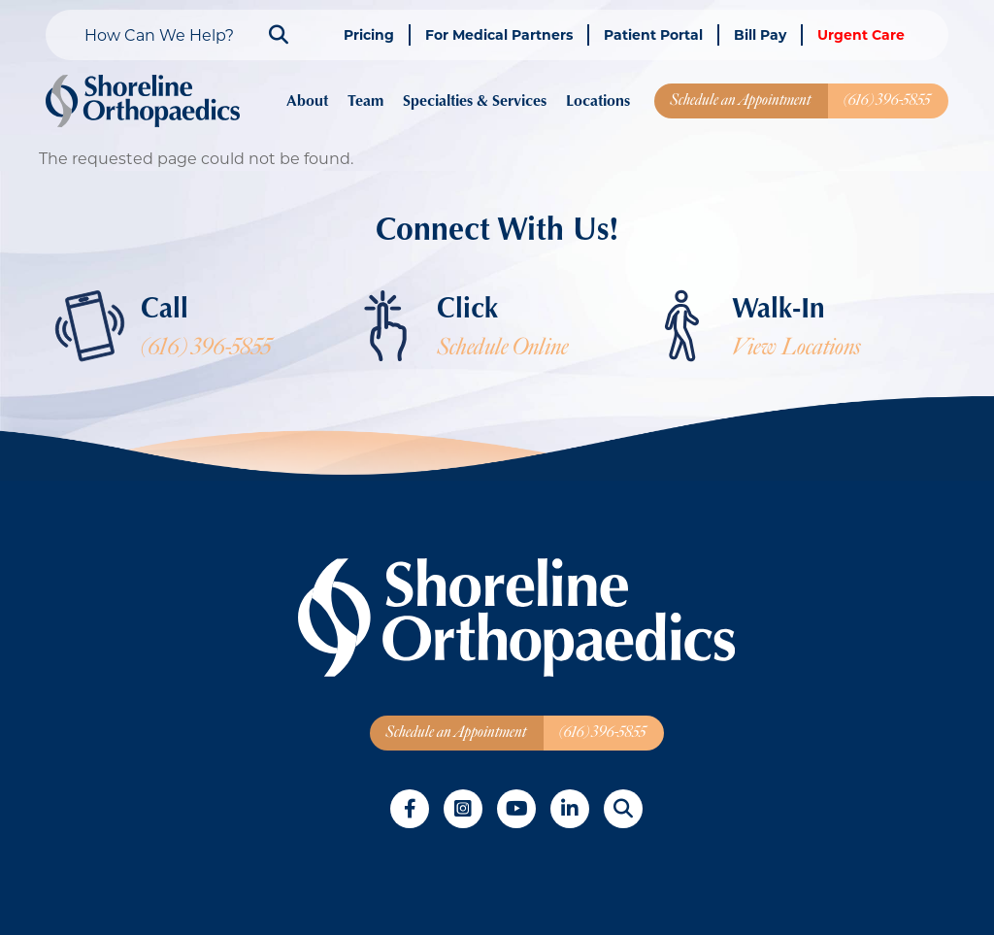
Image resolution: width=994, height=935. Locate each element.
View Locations (796, 347)
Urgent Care (861, 34)
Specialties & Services (475, 100)
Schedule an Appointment (740, 100)
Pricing (369, 34)
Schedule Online (502, 347)
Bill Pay (760, 34)
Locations (598, 100)
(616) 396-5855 (887, 100)
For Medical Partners (499, 34)
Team (365, 100)
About (307, 100)
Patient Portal (653, 34)
